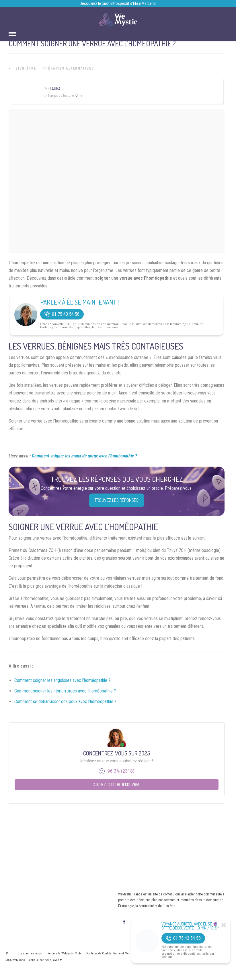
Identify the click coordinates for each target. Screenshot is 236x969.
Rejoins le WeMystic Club (64, 953)
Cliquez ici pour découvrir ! (117, 784)
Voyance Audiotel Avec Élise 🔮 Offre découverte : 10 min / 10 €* (190, 926)
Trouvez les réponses (117, 500)
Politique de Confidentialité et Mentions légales (116, 953)
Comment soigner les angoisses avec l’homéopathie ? (62, 680)
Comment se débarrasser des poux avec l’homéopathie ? (65, 701)
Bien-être (25, 68)
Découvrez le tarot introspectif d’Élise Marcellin (118, 3)
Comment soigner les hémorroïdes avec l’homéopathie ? (65, 691)
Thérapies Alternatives (68, 68)
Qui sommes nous (29, 953)
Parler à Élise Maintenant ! (79, 302)
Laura (55, 88)
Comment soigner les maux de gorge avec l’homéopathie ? (84, 456)
